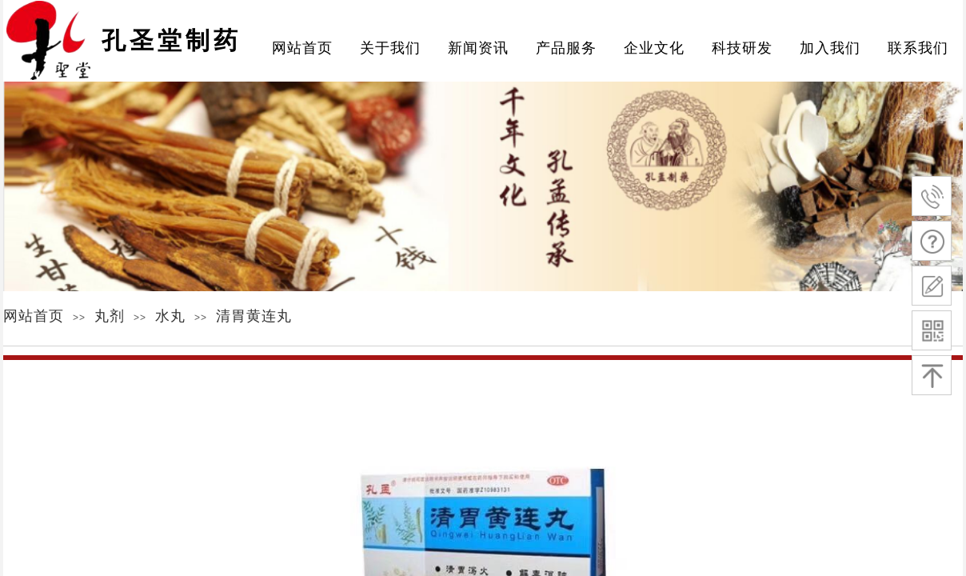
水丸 (170, 316)
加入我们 (830, 48)
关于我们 (390, 48)
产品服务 (566, 48)
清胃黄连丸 (254, 316)
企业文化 (654, 48)
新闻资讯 (478, 48)
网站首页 (33, 316)
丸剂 (109, 316)
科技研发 (742, 48)
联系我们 (918, 48)
